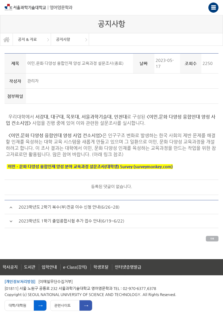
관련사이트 (62, 305)
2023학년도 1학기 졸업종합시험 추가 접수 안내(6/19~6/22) (71, 220)
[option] (32, 39)
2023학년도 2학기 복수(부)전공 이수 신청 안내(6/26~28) (69, 207)
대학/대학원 (17, 305)
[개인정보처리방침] (20, 281)
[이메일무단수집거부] (55, 281)
